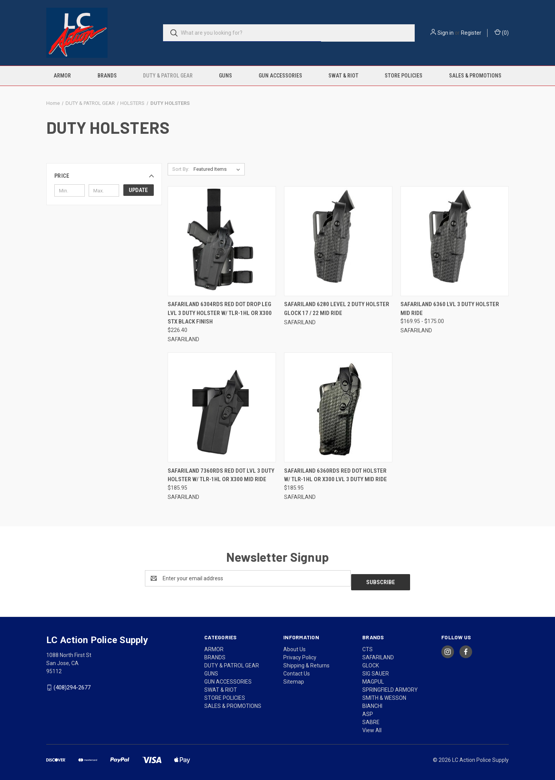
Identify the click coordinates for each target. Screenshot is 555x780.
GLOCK (370, 662)
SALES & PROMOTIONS (475, 75)
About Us (294, 645)
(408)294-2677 (72, 683)
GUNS (225, 75)
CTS (367, 645)
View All (372, 726)
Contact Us (296, 670)
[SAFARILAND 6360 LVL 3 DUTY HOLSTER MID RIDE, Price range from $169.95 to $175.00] (454, 241)
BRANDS (107, 75)
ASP (367, 710)
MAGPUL (373, 678)
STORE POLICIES (403, 75)
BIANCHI (372, 702)
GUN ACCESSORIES (280, 75)
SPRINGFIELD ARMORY (390, 686)
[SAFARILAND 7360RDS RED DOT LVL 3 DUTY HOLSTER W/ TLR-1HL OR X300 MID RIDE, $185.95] (221, 407)
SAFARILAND (378, 653)
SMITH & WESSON (384, 694)
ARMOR (62, 75)
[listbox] (218, 169)
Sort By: (180, 169)
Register (471, 33)
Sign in (445, 33)
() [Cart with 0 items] (501, 32)
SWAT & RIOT (343, 75)
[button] (104, 175)
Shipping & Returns (306, 662)
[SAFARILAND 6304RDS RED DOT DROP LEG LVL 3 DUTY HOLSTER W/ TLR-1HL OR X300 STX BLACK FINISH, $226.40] (221, 241)
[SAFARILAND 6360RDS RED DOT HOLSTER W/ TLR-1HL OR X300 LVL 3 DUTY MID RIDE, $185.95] (338, 407)
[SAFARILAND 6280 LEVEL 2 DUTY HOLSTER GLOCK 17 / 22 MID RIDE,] (338, 241)
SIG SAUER (375, 670)
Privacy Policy (299, 653)
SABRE (371, 718)
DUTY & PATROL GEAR (168, 75)
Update (138, 190)
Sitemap (293, 678)
